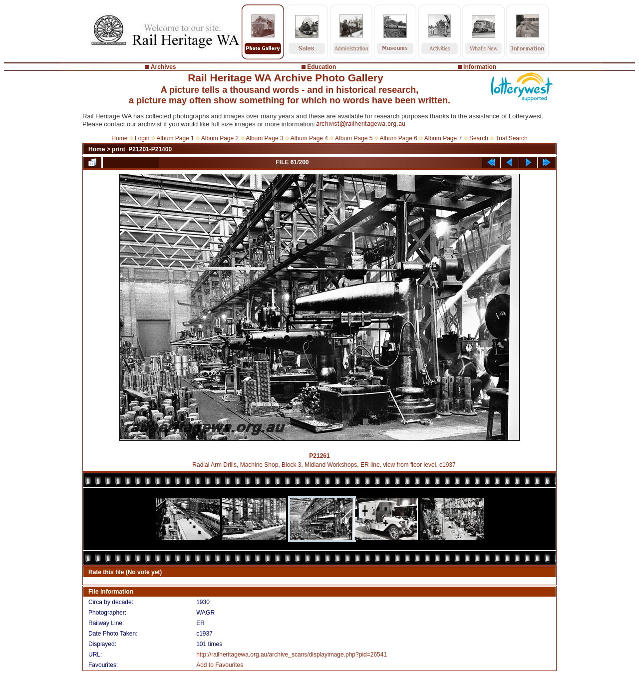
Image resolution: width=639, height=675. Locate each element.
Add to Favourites (219, 665)
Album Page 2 (220, 138)
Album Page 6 (398, 138)
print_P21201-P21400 (142, 149)
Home (119, 138)
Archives (163, 66)
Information (479, 66)
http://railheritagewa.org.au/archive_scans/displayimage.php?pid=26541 (291, 654)
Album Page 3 (264, 138)
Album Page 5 (353, 138)
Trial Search (511, 138)
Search (478, 138)
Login (142, 138)
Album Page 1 (175, 138)
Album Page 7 (443, 138)
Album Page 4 (309, 138)
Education (321, 66)
